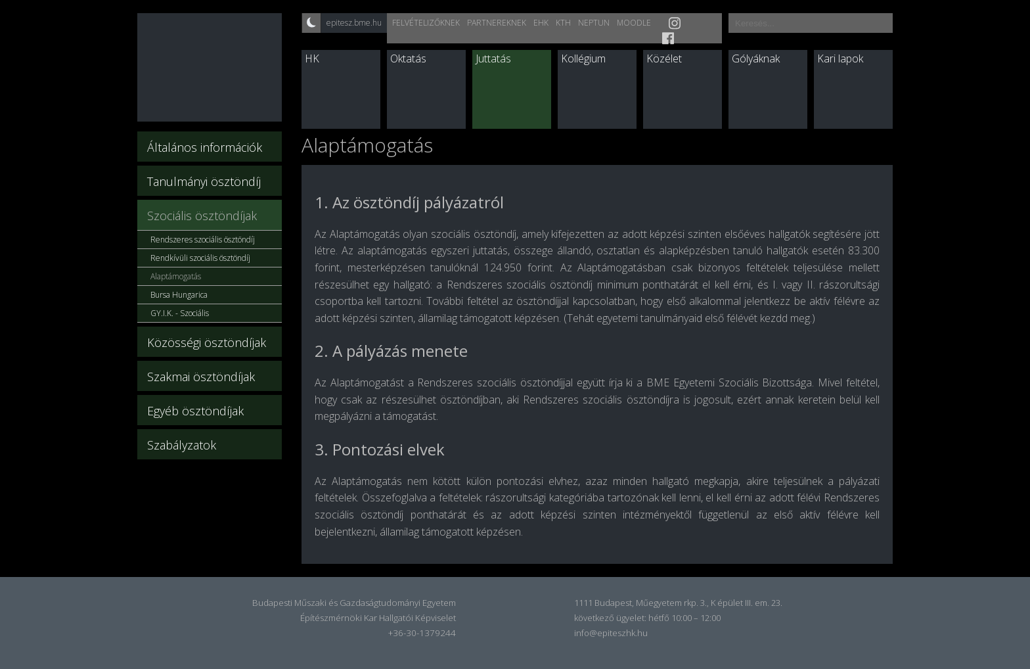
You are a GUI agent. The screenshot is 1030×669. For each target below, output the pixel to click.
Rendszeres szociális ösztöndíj (202, 239)
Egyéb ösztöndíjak (195, 411)
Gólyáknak (756, 58)
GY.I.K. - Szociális (179, 313)
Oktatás (408, 58)
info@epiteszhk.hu (611, 633)
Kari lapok (840, 58)
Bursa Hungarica (179, 294)
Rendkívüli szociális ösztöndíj (200, 258)
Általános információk (204, 147)
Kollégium (583, 58)
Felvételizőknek (426, 22)
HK (312, 58)
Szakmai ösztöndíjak (201, 376)
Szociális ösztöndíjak (202, 215)
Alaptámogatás (175, 276)
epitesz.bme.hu (354, 22)
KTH (563, 22)
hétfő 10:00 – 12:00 (684, 618)
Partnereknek (496, 22)
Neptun (594, 22)
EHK (541, 22)
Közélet (664, 58)
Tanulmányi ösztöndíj (204, 181)
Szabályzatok (181, 445)
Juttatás (493, 58)
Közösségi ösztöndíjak (206, 342)
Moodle (634, 22)
